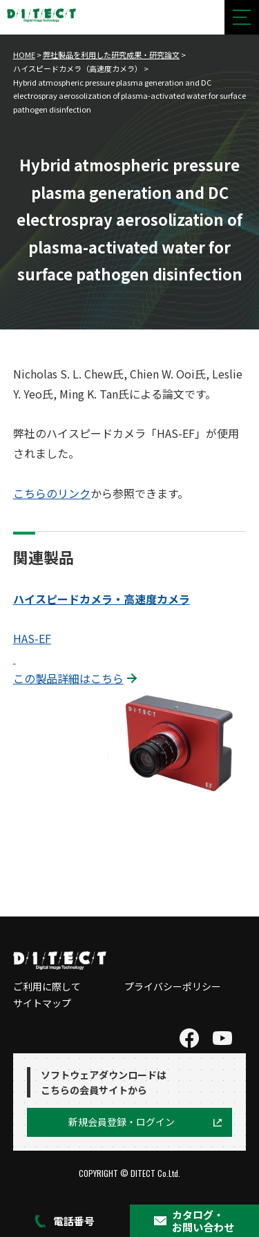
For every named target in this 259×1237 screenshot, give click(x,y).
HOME (24, 54)
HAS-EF (32, 638)
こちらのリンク (51, 493)
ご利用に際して (47, 986)
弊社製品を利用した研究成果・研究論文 (111, 54)
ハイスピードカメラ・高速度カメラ (101, 599)
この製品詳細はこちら (68, 678)
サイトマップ (42, 1003)
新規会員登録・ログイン (121, 1122)
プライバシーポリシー (172, 986)
